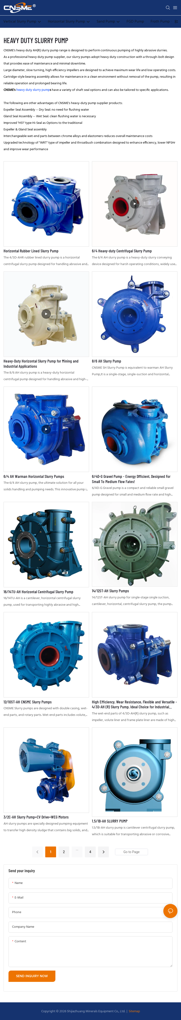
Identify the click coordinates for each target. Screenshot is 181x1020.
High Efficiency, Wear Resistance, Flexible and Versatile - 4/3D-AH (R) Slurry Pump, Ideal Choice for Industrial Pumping (134, 704)
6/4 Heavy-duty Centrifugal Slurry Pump (122, 250)
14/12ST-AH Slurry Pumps (110, 590)
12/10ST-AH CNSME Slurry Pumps (28, 701)
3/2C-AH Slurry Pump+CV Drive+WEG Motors (36, 816)
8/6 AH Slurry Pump (106, 361)
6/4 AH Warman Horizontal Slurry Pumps (34, 476)
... (77, 849)
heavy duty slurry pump (33, 90)
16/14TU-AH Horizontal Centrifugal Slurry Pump (38, 591)
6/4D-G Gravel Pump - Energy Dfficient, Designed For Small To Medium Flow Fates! (131, 479)
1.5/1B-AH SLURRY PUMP (110, 820)
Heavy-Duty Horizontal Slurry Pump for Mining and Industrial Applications (41, 364)
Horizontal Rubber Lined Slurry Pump (31, 250)
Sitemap (134, 1011)
